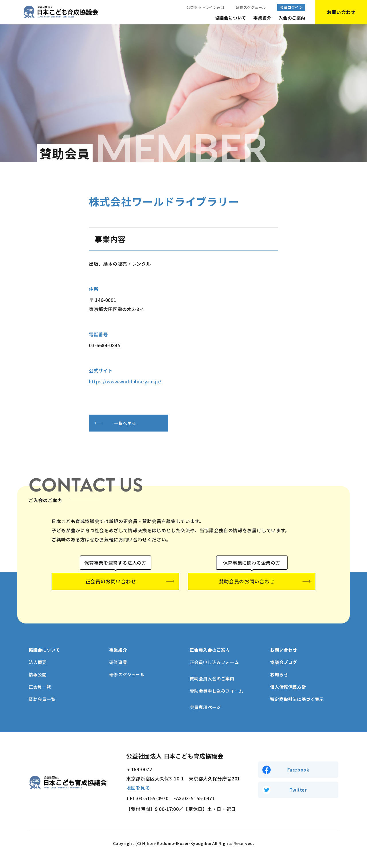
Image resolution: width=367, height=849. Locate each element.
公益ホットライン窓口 (205, 7)
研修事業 (118, 655)
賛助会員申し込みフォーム (216, 684)
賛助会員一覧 (42, 692)
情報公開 (37, 668)
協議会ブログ (283, 655)
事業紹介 (262, 18)
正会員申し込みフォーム (214, 655)
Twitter (298, 784)
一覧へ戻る (133, 423)
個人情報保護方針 (288, 680)
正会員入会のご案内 (210, 643)
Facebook (298, 762)
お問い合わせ (283, 643)
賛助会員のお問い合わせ (251, 582)
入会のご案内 (291, 18)
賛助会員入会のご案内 (212, 672)
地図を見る (138, 781)
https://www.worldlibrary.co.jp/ (125, 381)
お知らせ (279, 668)
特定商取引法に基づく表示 (297, 692)
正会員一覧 (40, 680)
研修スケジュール (251, 7)
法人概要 (37, 655)
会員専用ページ (205, 701)
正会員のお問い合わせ (115, 582)
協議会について (230, 18)
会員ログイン (291, 7)
